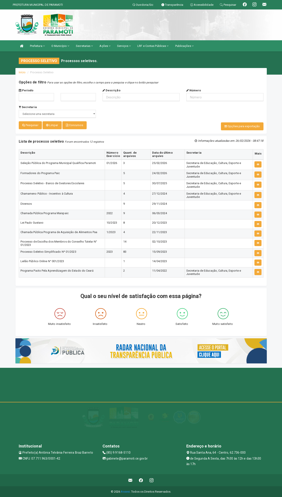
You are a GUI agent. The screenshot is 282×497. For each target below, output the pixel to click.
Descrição (111, 90)
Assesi (125, 491)
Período (26, 90)
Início (22, 72)
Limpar (52, 125)
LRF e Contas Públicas (152, 46)
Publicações (184, 46)
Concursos (74, 125)
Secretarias (84, 46)
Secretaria (28, 107)
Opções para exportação (242, 126)
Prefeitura (37, 46)
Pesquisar (30, 125)
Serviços (124, 46)
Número (193, 90)
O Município (60, 46)
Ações (104, 46)
